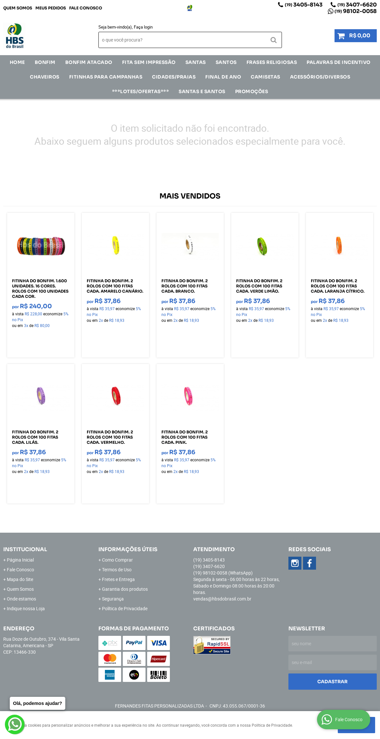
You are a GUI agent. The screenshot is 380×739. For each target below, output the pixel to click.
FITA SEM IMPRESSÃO (149, 62)
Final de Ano (223, 77)
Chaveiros (44, 77)
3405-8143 (304, 4)
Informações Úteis (128, 549)
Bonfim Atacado (88, 62)
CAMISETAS (265, 77)
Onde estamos (21, 599)
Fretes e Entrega (118, 579)
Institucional (25, 549)
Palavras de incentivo (339, 62)
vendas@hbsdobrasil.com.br (222, 599)
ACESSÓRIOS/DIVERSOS (320, 77)
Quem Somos (17, 8)
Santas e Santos (202, 91)
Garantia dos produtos (125, 589)
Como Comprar (117, 560)
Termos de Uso (117, 569)
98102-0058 (356, 11)
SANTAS (195, 62)
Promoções (251, 91)
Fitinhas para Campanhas (106, 77)
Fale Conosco (85, 8)
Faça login (143, 27)
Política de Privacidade (124, 608)
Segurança (113, 599)
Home (17, 62)
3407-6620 (357, 4)
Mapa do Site (20, 579)
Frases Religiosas (272, 62)
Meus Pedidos (50, 8)
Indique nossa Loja (26, 608)
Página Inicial (20, 560)
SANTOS (226, 62)
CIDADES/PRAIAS (174, 77)
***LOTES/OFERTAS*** (140, 91)
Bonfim (45, 62)
